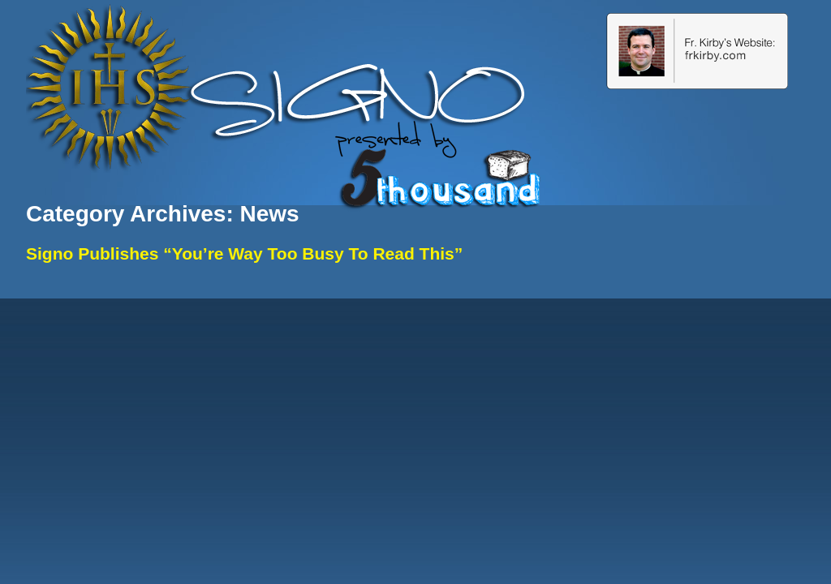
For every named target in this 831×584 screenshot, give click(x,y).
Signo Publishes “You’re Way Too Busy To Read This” (244, 253)
